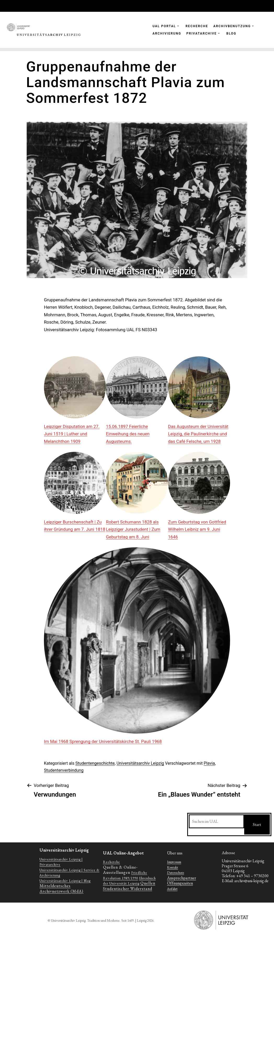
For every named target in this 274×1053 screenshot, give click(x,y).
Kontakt (172, 867)
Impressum (174, 862)
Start (257, 824)
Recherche (111, 862)
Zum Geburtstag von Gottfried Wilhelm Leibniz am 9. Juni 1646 (197, 529)
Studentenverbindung (63, 770)
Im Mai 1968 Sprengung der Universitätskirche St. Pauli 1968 (103, 741)
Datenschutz (175, 872)
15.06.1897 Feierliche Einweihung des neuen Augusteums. (128, 434)
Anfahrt (172, 889)
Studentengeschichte (95, 763)
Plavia (209, 763)
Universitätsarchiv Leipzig (140, 763)
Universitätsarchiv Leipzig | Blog (64, 881)
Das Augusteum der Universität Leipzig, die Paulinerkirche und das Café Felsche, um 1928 (198, 434)
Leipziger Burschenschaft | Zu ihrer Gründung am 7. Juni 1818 (74, 525)
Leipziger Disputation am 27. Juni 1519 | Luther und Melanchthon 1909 (72, 434)
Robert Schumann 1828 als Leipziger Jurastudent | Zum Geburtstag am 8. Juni (133, 529)
